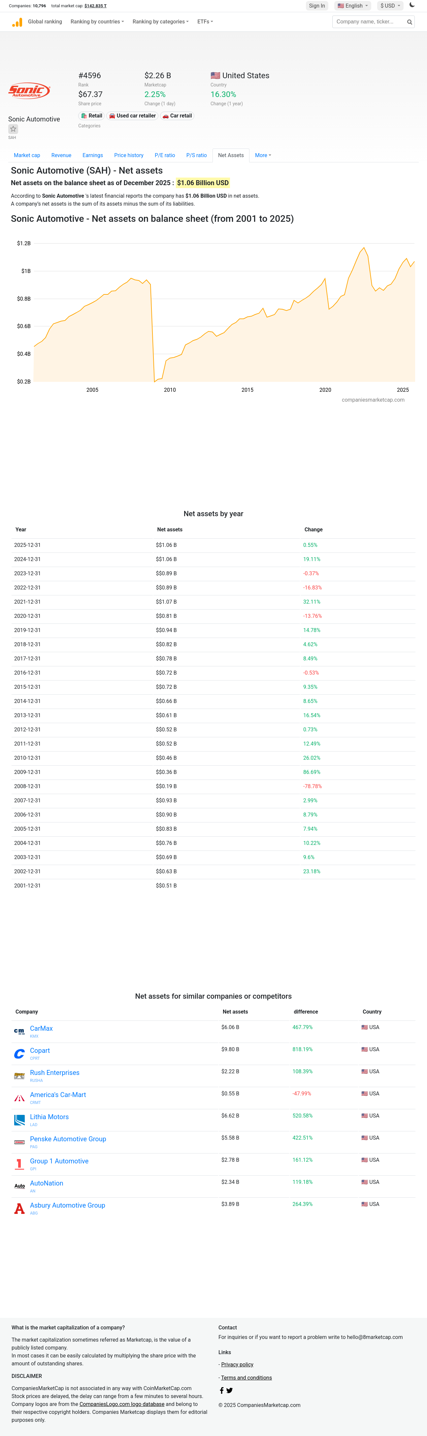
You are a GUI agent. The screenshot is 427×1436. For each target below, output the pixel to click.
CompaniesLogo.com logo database (122, 1404)
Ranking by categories (159, 21)
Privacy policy (237, 1364)
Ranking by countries (95, 21)
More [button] (261, 155)
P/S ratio (196, 155)
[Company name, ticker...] (373, 22)
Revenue (61, 155)
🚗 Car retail (177, 116)
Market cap (27, 155)
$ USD (388, 6)
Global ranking (45, 21)
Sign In (317, 6)
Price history (129, 155)
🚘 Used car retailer (132, 116)
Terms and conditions (246, 1378)
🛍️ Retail (91, 116)
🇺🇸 (351, 6)
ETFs (203, 21)
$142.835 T (95, 5)
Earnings (92, 155)
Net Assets (231, 155)
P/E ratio (165, 155)
